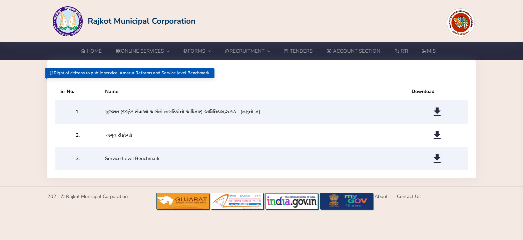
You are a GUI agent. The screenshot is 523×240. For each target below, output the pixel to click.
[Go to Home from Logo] (124, 21)
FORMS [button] (196, 51)
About (381, 196)
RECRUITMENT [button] (247, 51)
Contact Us (409, 196)
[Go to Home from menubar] (94, 51)
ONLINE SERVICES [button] (142, 51)
